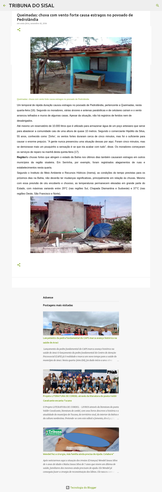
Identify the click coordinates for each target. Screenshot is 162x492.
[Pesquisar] (157, 5)
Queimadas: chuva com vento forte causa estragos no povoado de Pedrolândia (53, 99)
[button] (19, 30)
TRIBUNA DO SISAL (31, 5)
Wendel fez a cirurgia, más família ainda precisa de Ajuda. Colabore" (78, 454)
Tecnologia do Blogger (81, 487)
